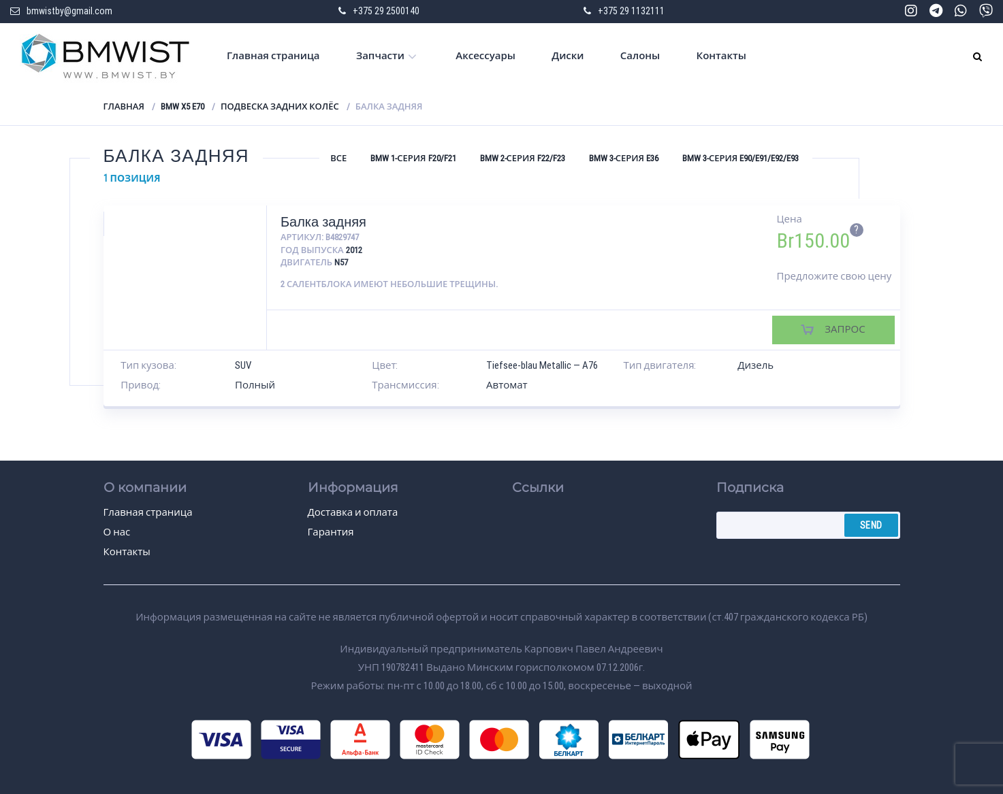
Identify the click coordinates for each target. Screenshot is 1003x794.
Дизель (755, 365)
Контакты (721, 56)
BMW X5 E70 (182, 106)
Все (338, 158)
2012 (354, 250)
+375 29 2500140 (386, 10)
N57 (341, 262)
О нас (117, 532)
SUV (243, 365)
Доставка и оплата (353, 512)
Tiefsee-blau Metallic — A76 (542, 365)
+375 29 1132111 (631, 10)
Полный (255, 385)
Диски (568, 56)
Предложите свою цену (834, 276)
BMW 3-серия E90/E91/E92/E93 (740, 158)
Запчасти (380, 56)
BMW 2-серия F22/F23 (522, 158)
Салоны (640, 56)
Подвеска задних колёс (280, 106)
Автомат (507, 385)
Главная (124, 106)
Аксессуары (485, 56)
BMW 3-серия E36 (623, 158)
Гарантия (331, 532)
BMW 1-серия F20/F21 (413, 158)
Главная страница (273, 56)
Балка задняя (323, 222)
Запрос (845, 329)
